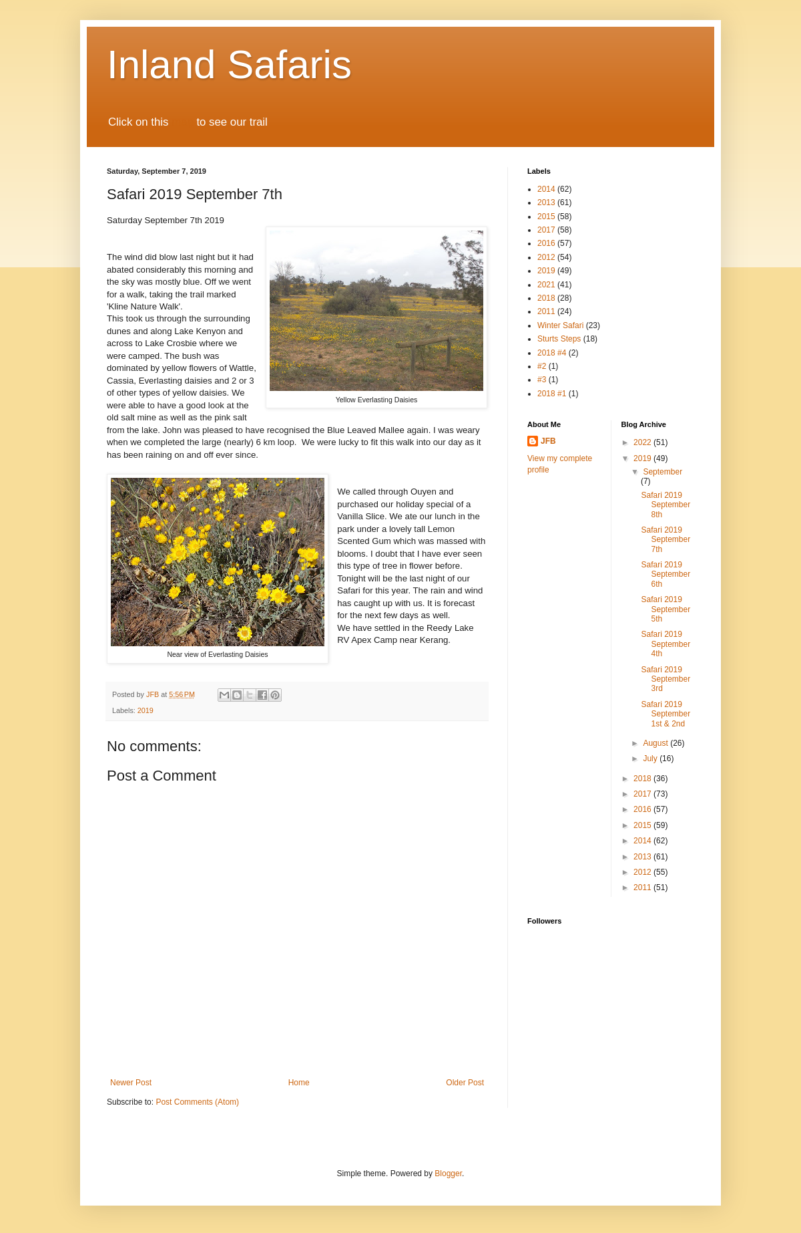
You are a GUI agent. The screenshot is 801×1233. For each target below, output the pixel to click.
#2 (541, 366)
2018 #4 (551, 353)
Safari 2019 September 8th (665, 505)
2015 (546, 216)
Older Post (465, 1082)
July (651, 758)
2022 (643, 442)
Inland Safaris (229, 64)
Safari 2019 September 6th (665, 574)
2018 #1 (551, 393)
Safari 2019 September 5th (665, 609)
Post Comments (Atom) (197, 1102)
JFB (548, 441)
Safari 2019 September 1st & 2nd (665, 714)
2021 (546, 284)
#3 (541, 379)
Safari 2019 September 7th (665, 539)
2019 (146, 710)
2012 (546, 257)
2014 (546, 189)
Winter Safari (560, 325)
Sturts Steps (559, 339)
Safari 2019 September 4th (665, 644)
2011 (546, 311)
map (183, 122)
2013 (546, 202)
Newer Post (131, 1082)
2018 (546, 298)
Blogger (448, 1173)
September (662, 471)
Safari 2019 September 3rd (665, 679)
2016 (546, 243)
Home (299, 1082)
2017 (546, 230)
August (656, 743)
